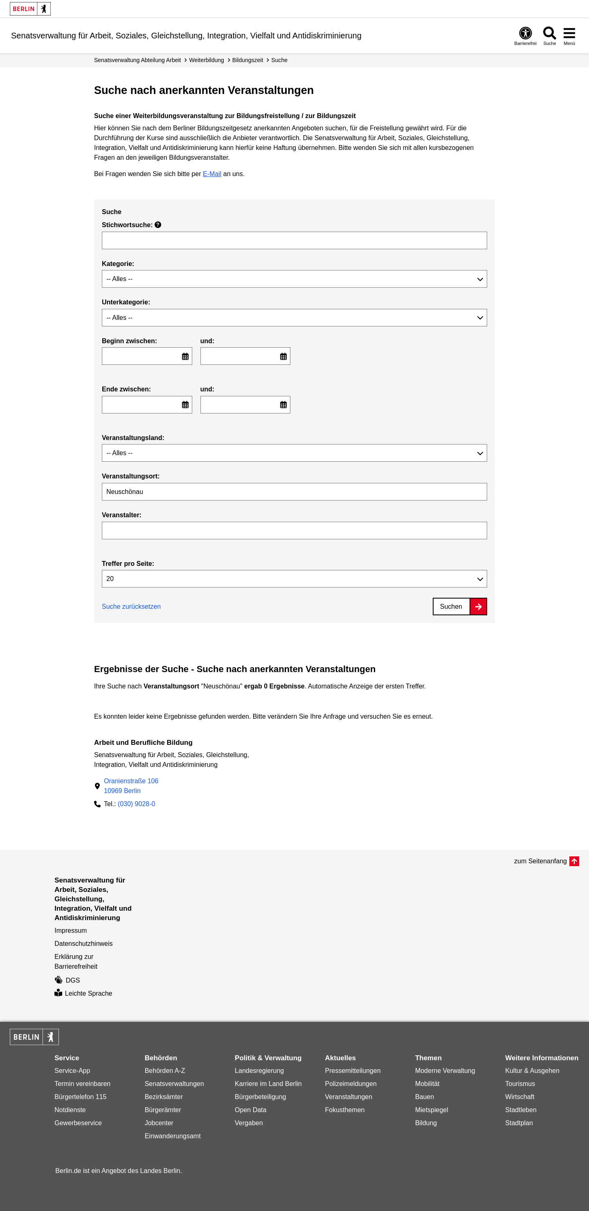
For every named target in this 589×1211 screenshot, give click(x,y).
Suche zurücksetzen (131, 606)
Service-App (72, 1070)
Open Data (250, 1109)
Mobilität (427, 1083)
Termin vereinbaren (82, 1083)
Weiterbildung (206, 60)
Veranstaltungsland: (133, 437)
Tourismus (520, 1083)
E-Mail (212, 173)
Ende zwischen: (126, 389)
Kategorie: (118, 263)
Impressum (70, 930)
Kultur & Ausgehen (532, 1070)
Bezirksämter (164, 1096)
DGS (67, 980)
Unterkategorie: (126, 302)
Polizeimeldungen (350, 1083)
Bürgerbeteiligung (260, 1096)
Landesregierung (259, 1070)
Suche (279, 60)
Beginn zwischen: (129, 340)
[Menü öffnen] (569, 36)
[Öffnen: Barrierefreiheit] (525, 36)
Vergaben (249, 1122)
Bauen (424, 1096)
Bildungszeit (247, 60)
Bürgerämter (163, 1109)
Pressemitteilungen (352, 1070)
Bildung (426, 1122)
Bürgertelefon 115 (80, 1096)
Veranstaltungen (348, 1096)
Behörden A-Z (165, 1070)
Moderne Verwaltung (445, 1070)
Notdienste (70, 1109)
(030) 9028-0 (136, 803)
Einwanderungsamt (173, 1136)
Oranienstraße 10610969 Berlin (131, 786)
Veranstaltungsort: (131, 476)
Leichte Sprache (83, 993)
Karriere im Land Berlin (268, 1083)
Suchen (451, 606)
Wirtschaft (519, 1096)
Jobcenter (159, 1122)
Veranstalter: (122, 515)
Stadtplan (519, 1122)
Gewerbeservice (78, 1122)
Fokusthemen (344, 1109)
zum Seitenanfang (540, 861)
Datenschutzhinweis (83, 943)
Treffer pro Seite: (128, 563)
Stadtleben (521, 1109)
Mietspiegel (431, 1109)
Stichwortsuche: (131, 224)
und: (207, 340)
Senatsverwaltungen (174, 1083)
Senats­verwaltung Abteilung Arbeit (137, 60)
